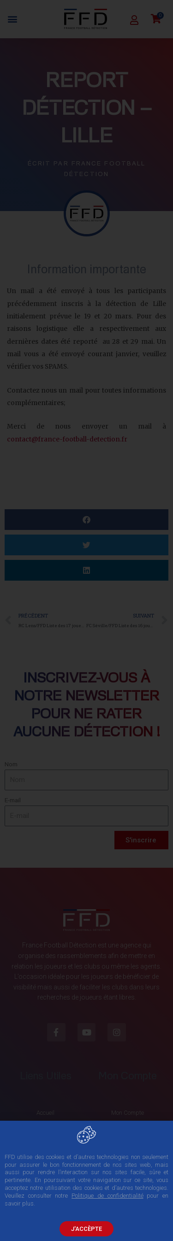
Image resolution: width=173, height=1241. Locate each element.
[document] (86, 620)
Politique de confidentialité (107, 1196)
